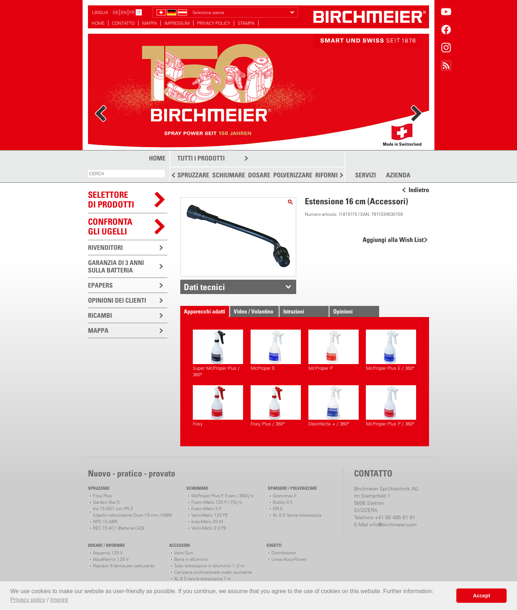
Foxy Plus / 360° (276, 406)
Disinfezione (283, 552)
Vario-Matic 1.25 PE (209, 515)
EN (124, 12)
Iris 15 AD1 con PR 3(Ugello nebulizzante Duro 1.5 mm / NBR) (132, 512)
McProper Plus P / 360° (391, 406)
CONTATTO (123, 23)
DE (115, 12)
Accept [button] (481, 596)
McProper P (333, 350)
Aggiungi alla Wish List (393, 239)
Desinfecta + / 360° (333, 406)
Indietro (419, 190)
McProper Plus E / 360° (391, 350)
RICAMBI (100, 315)
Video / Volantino (253, 311)
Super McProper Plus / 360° (218, 353)
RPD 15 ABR (105, 521)
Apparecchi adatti (204, 311)
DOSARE (259, 175)
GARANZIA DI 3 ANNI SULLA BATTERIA (116, 266)
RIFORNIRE (329, 175)
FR (132, 12)
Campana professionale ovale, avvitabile (213, 572)
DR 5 (278, 508)
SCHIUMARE (228, 175)
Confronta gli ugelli (110, 226)
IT (139, 12)
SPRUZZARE (193, 175)
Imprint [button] (59, 600)
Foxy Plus (102, 495)
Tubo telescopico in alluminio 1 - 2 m (209, 565)
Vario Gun (183, 552)
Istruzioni (293, 311)
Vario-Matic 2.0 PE (208, 528)
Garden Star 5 (106, 502)
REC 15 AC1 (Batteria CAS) (118, 528)
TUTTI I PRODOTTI (201, 158)
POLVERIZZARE (292, 175)
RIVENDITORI (105, 247)
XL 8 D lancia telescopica (297, 515)
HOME (98, 23)
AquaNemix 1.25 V (111, 559)
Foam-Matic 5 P (206, 508)
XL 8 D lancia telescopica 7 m (202, 578)
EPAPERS (100, 285)
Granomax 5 (285, 495)
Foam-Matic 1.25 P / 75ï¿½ (216, 502)
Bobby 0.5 (283, 502)
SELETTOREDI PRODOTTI (111, 199)
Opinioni (343, 311)
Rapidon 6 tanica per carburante (124, 565)
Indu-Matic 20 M (207, 521)
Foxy (218, 406)
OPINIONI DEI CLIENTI (117, 300)
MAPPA (149, 23)
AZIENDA (398, 175)
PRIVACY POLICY (213, 23)
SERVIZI (365, 175)
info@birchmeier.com (392, 524)
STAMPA (246, 23)
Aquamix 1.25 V (108, 552)
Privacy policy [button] (28, 600)
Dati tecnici (204, 287)
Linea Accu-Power (289, 559)
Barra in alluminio (191, 559)
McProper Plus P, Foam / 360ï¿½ (222, 495)
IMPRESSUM (177, 23)
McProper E (276, 350)
